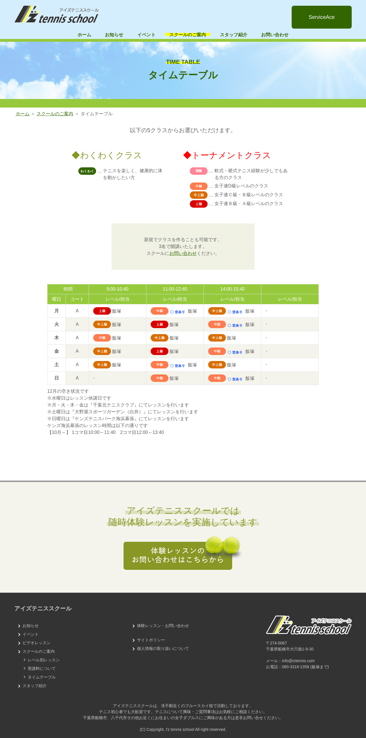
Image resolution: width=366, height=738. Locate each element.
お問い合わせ (275, 34)
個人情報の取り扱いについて (163, 648)
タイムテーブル (42, 677)
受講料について (42, 668)
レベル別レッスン (44, 660)
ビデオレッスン (37, 642)
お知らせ (114, 34)
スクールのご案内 (187, 34)
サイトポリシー (151, 640)
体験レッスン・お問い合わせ (163, 625)
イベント (146, 34)
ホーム (84, 34)
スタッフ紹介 (233, 34)
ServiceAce (322, 17)
